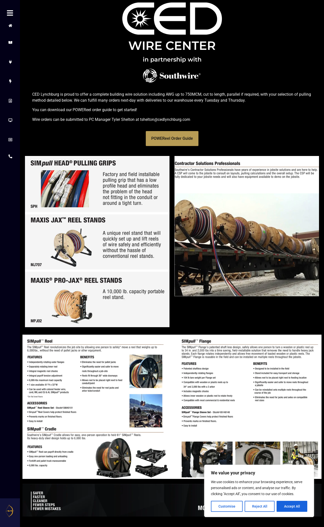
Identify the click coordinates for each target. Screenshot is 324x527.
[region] (259, 491)
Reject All (259, 506)
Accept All (292, 506)
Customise (226, 506)
